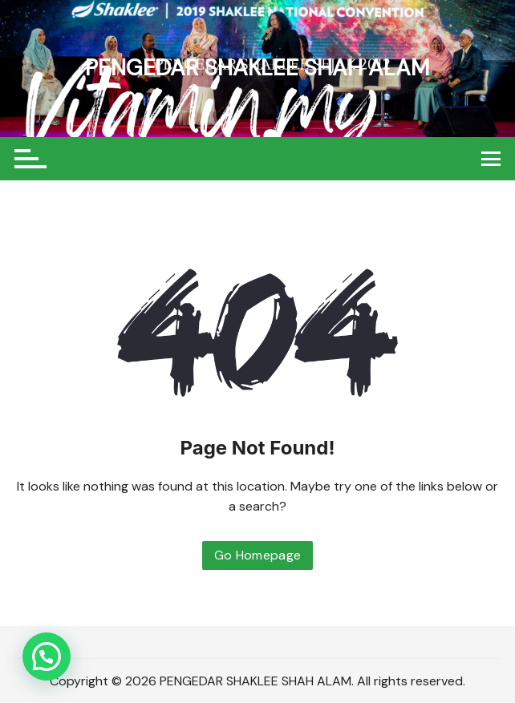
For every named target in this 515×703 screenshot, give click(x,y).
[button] (46, 656)
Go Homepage (258, 555)
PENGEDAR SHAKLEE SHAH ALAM (257, 68)
